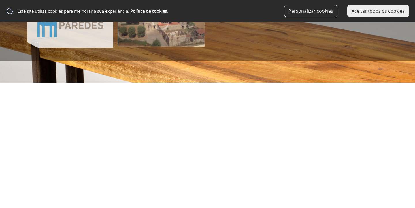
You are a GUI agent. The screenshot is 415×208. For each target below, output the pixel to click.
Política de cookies (148, 11)
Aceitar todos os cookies (378, 11)
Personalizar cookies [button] (310, 11)
